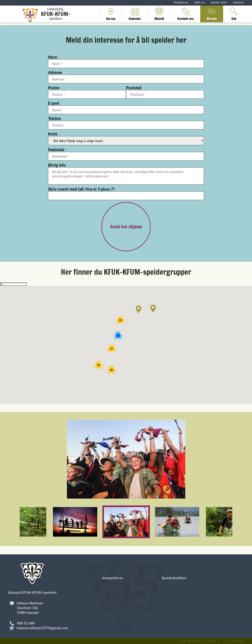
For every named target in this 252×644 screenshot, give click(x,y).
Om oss (111, 13)
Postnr (53, 87)
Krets (52, 133)
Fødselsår (56, 149)
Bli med (212, 13)
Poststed (133, 87)
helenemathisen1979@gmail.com (42, 628)
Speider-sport (219, 2)
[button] (153, 308)
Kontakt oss (181, 2)
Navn (52, 57)
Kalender (135, 13)
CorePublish (237, 641)
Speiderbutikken (174, 578)
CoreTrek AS (209, 641)
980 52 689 (26, 623)
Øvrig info (57, 165)
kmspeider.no (112, 578)
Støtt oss (199, 2)
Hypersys (238, 2)
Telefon (54, 118)
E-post (53, 103)
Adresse (55, 72)
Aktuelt (159, 13)
